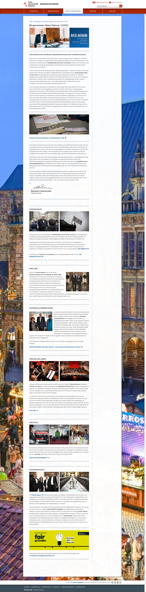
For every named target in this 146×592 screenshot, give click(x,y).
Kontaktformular (35, 587)
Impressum (56, 587)
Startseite (26, 587)
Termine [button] (93, 11)
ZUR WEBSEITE (82, 249)
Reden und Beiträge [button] (73, 11)
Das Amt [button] (112, 11)
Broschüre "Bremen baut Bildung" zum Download (46, 138)
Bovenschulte (53, 11)
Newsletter (44, 21)
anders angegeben (78, 582)
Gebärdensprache (102, 2)
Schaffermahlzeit (36, 495)
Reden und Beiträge (34, 21)
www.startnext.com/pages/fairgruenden (40, 555)
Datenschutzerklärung (68, 587)
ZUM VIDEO (32, 410)
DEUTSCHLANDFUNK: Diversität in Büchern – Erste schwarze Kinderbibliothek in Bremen (54, 347)
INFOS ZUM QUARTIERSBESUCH (38, 458)
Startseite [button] (34, 11)
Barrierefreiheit (47, 587)
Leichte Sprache (117, 2)
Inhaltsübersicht (80, 587)
